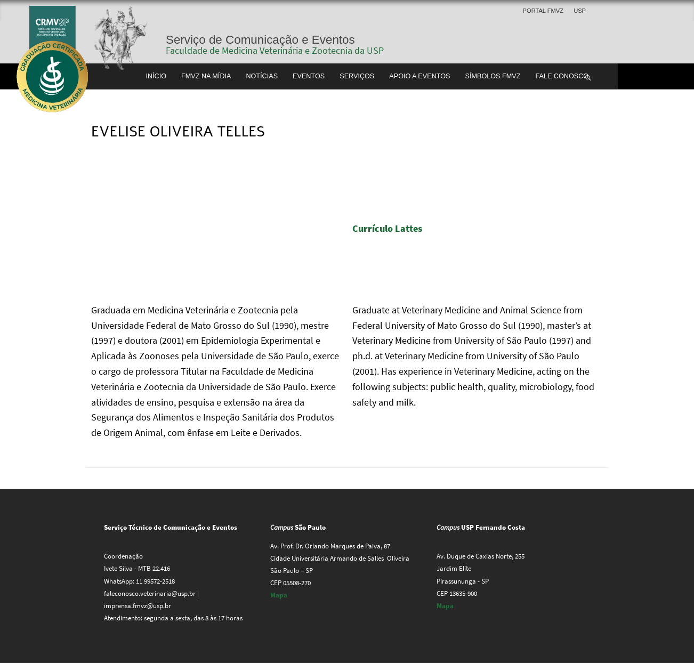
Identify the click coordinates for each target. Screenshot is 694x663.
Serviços (357, 76)
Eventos (309, 76)
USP (580, 10)
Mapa (278, 595)
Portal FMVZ (543, 10)
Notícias (262, 76)
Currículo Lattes (388, 228)
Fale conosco (561, 76)
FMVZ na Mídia (206, 76)
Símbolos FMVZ (493, 76)
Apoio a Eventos (419, 76)
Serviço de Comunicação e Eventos (260, 39)
